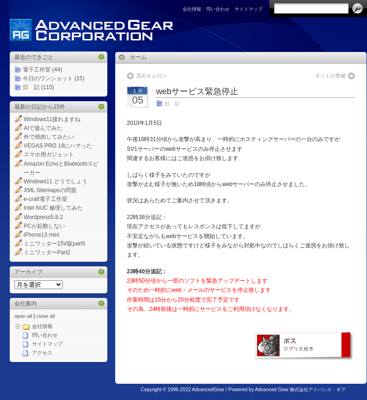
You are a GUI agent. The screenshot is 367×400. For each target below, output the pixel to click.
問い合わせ (217, 9)
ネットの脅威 (330, 75)
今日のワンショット (48, 78)
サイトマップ (248, 9)
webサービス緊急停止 (197, 91)
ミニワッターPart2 (47, 252)
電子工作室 (37, 69)
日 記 (31, 87)
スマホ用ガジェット (49, 154)
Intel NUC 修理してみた (53, 208)
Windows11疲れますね (52, 119)
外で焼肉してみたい (49, 137)
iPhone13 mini (41, 235)
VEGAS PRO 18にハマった (58, 145)
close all (46, 316)
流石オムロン (151, 75)
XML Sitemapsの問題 (50, 190)
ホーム (138, 57)
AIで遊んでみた (43, 128)
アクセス (42, 352)
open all (23, 316)
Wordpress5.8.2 (43, 217)
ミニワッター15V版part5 (54, 243)
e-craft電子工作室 (45, 199)
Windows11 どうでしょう (55, 181)
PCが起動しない (44, 226)
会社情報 (192, 9)
